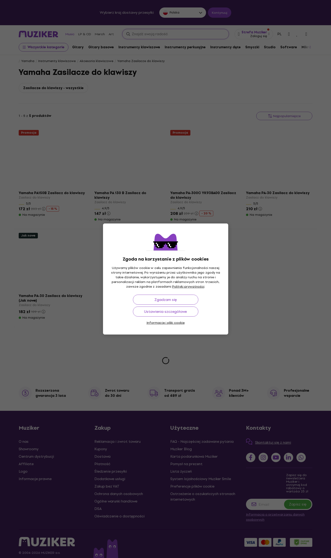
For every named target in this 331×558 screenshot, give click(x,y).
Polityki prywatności (188, 286)
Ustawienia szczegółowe (165, 311)
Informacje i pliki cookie (165, 322)
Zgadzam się (165, 300)
